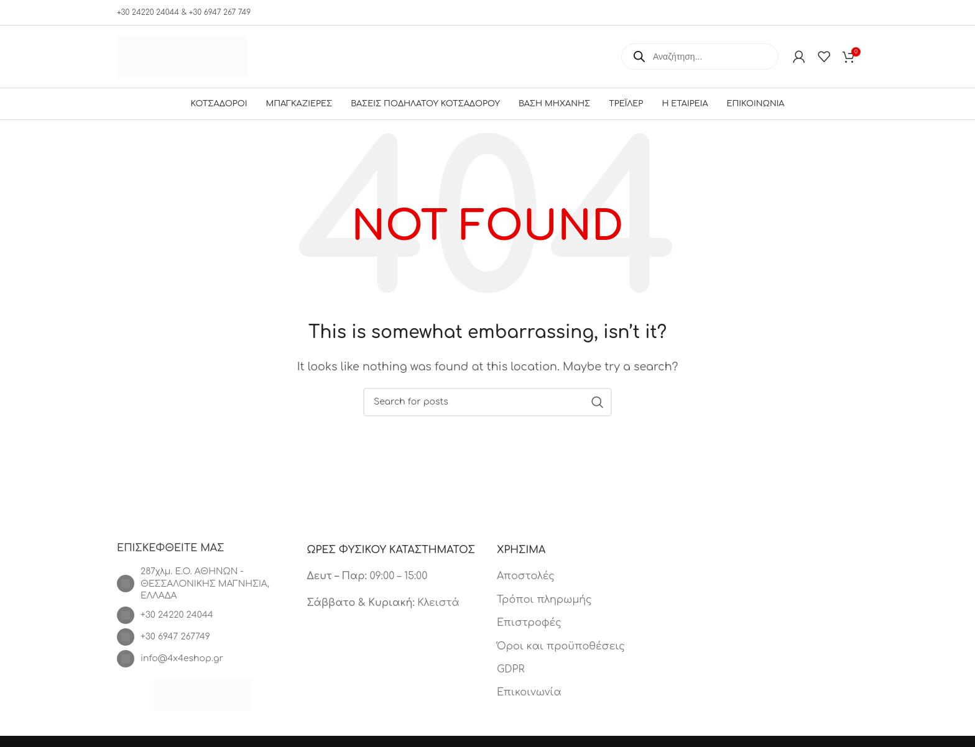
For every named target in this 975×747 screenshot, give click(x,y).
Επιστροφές (529, 622)
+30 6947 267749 (175, 636)
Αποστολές (526, 576)
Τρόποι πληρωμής (544, 599)
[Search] (487, 402)
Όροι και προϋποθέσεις (561, 646)
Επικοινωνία (529, 692)
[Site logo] (182, 56)
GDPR (510, 669)
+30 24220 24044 (177, 615)
